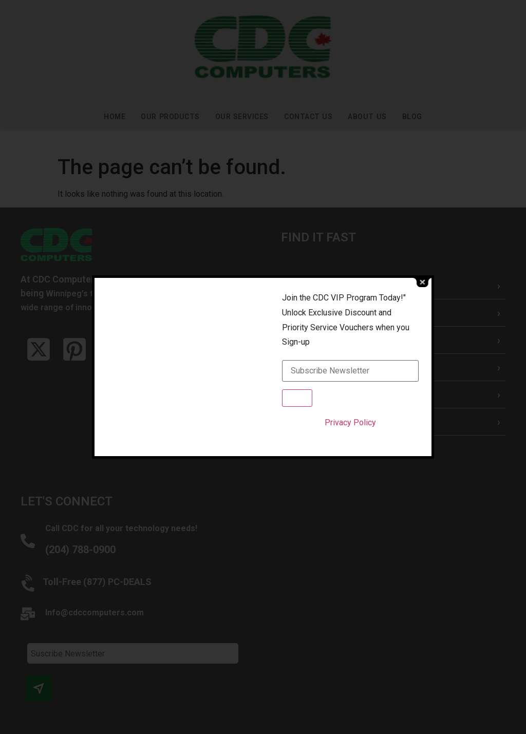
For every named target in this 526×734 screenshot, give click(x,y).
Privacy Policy (350, 422)
